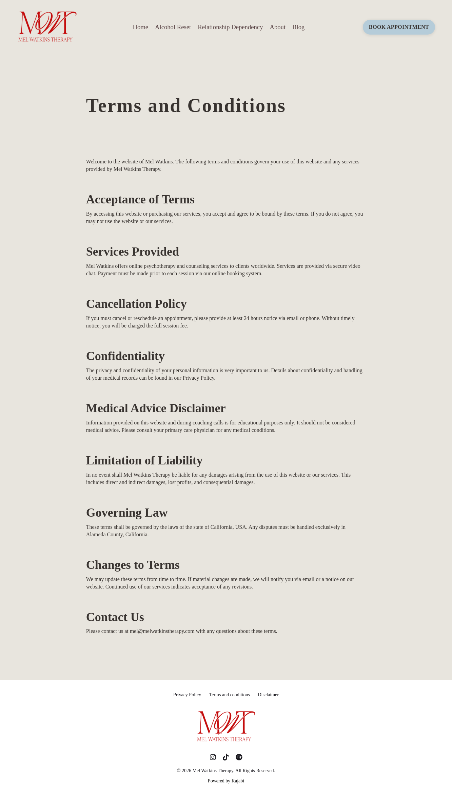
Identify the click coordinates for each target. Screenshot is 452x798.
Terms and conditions (229, 694)
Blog (298, 27)
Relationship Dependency (230, 27)
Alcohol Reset (173, 27)
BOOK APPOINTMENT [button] (399, 27)
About (278, 27)
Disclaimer (268, 694)
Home (140, 27)
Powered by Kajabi (226, 780)
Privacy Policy (187, 694)
